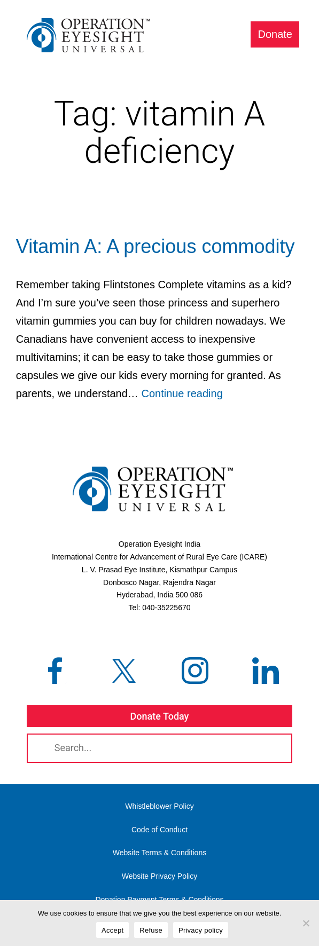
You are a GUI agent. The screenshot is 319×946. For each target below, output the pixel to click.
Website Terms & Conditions (159, 852)
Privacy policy (200, 930)
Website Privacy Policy (159, 876)
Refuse (150, 930)
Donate (275, 34)
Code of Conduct (159, 829)
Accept (112, 930)
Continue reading (181, 393)
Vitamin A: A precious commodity (155, 246)
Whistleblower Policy (159, 806)
